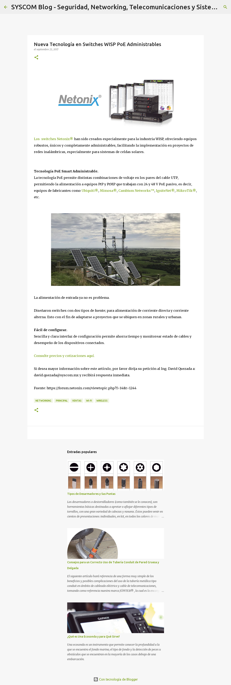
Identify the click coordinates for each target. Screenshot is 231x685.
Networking (43, 400)
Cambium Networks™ (136, 191)
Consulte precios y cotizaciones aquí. (64, 356)
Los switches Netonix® (53, 139)
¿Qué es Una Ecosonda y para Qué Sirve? (93, 636)
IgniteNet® (165, 191)
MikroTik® (186, 191)
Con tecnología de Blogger (115, 679)
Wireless (102, 400)
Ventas (77, 400)
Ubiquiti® (90, 191)
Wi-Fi (89, 400)
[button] (36, 57)
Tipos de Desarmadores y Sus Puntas (91, 493)
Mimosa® (108, 191)
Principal (62, 400)
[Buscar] (225, 7)
